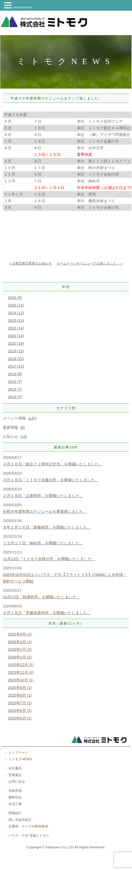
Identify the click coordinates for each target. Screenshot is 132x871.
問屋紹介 (14, 813)
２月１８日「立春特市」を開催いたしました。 (43, 496)
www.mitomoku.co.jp (22, 7)
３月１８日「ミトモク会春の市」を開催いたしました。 (51, 480)
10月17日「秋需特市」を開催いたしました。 (41, 597)
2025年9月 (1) (20, 688)
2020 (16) (16, 343)
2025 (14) (16, 305)
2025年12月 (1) (21, 665)
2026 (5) (15, 298)
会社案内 (14, 768)
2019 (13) (16, 351)
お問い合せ (16, 781)
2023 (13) (16, 321)
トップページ (17, 752)
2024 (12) (16, 313)
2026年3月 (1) (20, 642)
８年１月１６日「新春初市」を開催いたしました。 (47, 527)
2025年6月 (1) (20, 711)
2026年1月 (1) (20, 657)
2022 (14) (16, 328)
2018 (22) (16, 359)
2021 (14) (16, 336)
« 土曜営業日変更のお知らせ (30, 263)
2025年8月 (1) (20, 695)
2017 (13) (16, 366)
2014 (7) (15, 389)
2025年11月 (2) (21, 672)
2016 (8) (15, 374)
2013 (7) (15, 397)
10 (23, 437)
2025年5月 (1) (20, 718)
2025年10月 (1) (21, 680)
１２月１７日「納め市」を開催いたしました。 (43, 543)
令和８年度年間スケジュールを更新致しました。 (45, 511)
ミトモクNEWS (19, 759)
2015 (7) (15, 382)
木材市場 (14, 791)
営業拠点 (14, 775)
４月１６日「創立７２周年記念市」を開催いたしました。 (52, 464)
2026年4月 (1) (20, 634)
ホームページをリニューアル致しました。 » (90, 263)
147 (32, 418)
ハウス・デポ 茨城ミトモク (28, 835)
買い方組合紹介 (19, 820)
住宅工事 (14, 804)
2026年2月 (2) (20, 649)
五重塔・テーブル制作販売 (27, 826)
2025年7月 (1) (20, 703)
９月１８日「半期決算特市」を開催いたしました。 (47, 613)
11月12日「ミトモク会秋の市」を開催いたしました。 (49, 559)
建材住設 (14, 797)
